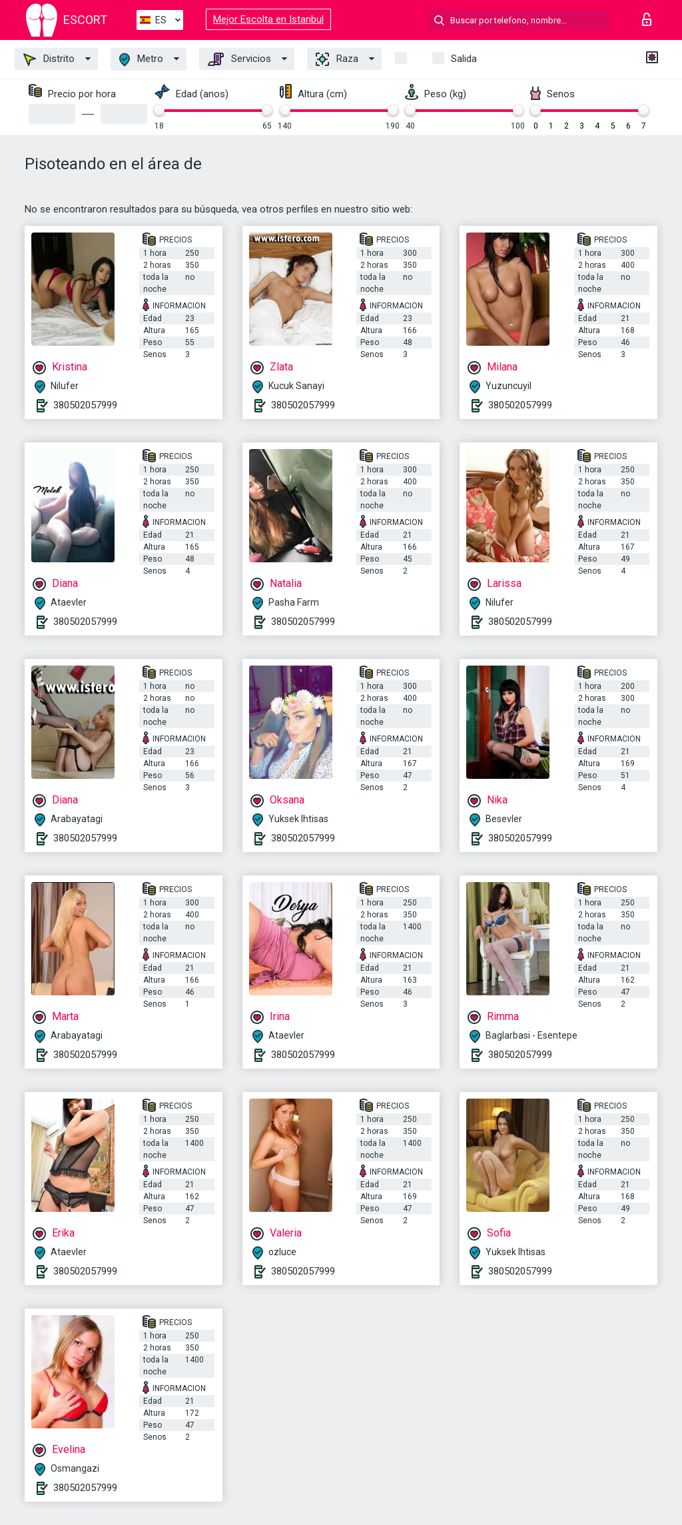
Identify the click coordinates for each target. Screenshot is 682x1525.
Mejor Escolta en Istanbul (268, 19)
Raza (337, 59)
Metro (141, 60)
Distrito (49, 59)
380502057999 (85, 405)
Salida (464, 59)
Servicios (239, 59)
